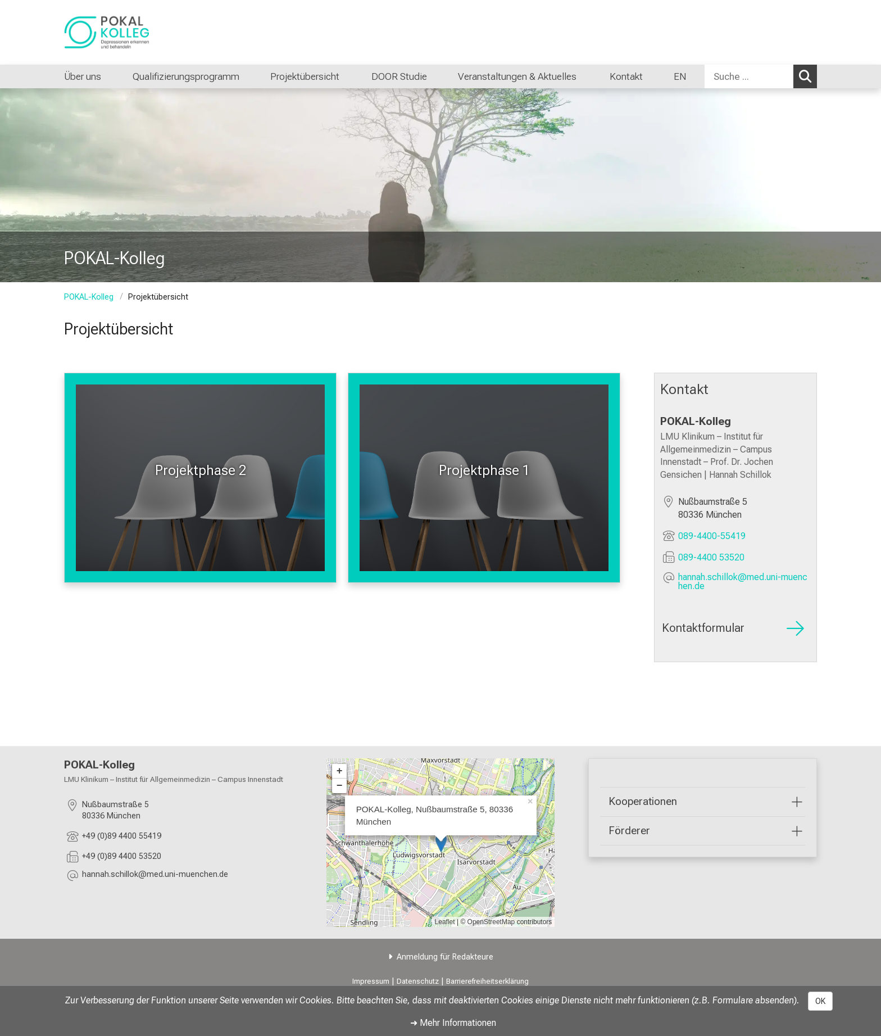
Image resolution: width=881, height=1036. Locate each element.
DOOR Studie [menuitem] (398, 76)
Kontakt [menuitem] (626, 76)
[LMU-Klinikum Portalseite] (131, 32)
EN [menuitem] (680, 76)
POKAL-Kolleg (88, 297)
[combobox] (761, 76)
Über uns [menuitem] (82, 76)
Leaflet (445, 922)
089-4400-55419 (712, 535)
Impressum (370, 981)
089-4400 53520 (711, 556)
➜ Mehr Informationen (453, 1022)
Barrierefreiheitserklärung (487, 981)
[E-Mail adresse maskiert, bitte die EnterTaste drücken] (744, 581)
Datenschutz (418, 981)
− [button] (340, 786)
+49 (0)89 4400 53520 (121, 856)
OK (820, 1001)
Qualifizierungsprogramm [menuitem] (185, 76)
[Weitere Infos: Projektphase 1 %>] (484, 477)
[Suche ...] (749, 76)
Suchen (808, 76)
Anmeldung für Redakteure (445, 957)
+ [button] (340, 771)
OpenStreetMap (491, 922)
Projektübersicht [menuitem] (304, 76)
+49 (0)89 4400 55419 (121, 835)
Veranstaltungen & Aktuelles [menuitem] (518, 76)
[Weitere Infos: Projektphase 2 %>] (200, 477)
